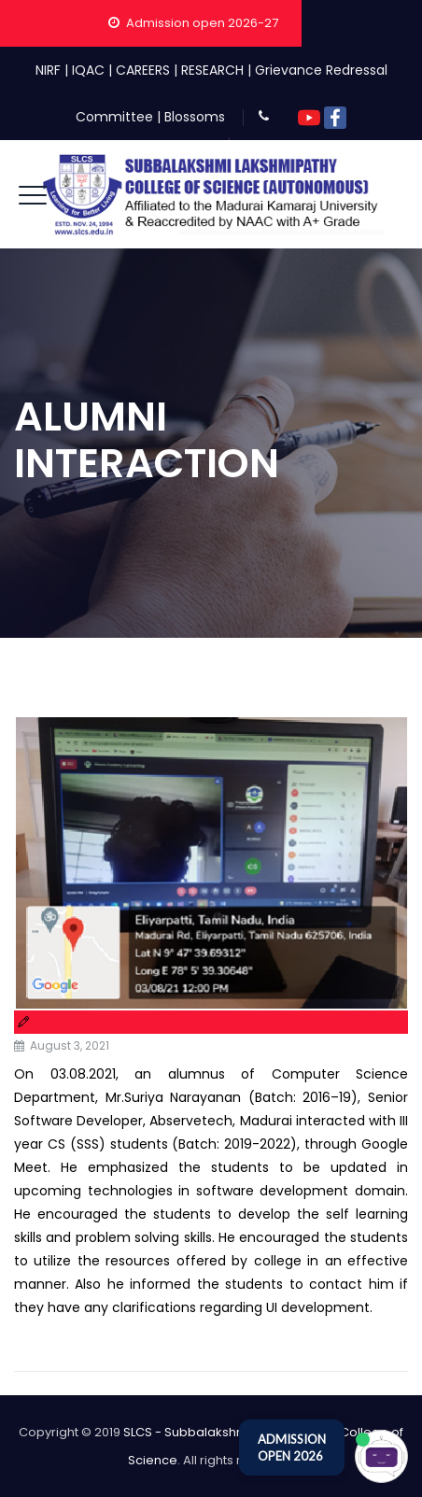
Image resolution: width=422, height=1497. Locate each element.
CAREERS (143, 70)
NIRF (48, 70)
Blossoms (194, 116)
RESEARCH (212, 70)
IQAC (88, 70)
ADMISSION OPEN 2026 (292, 1447)
